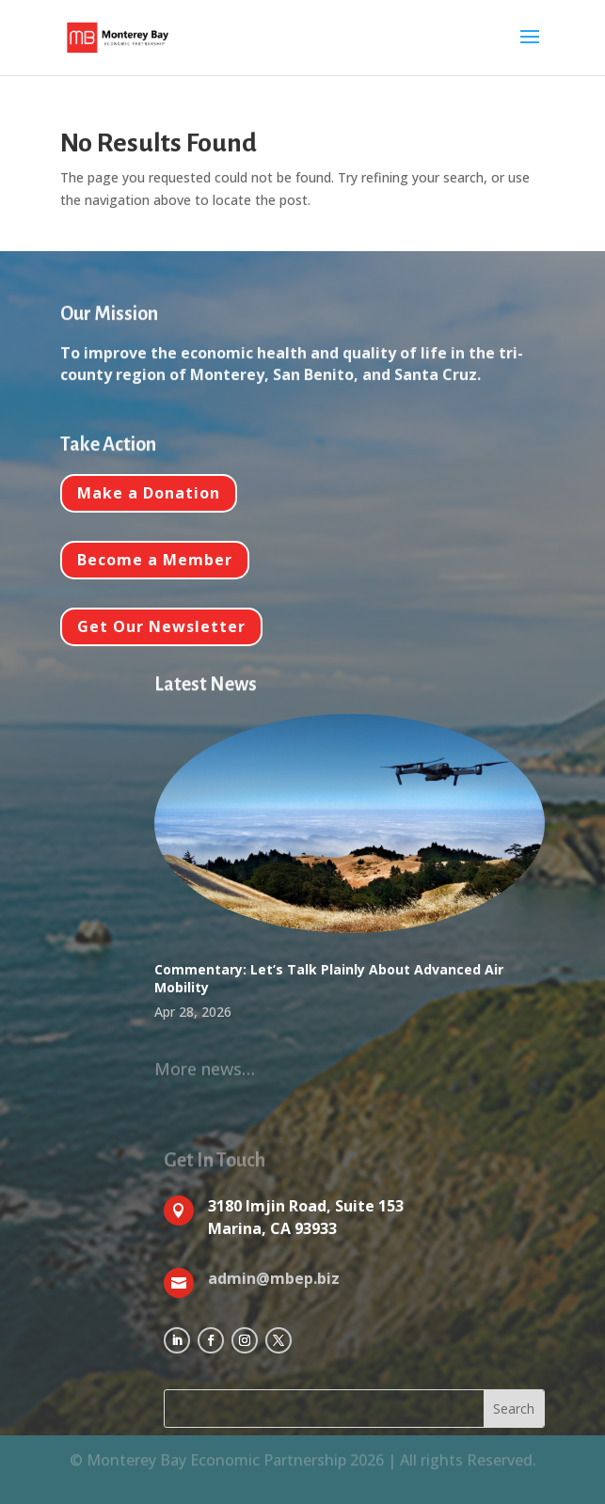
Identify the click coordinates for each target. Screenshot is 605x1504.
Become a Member (154, 559)
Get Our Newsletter (161, 626)
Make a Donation (148, 493)
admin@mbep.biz (274, 1278)
